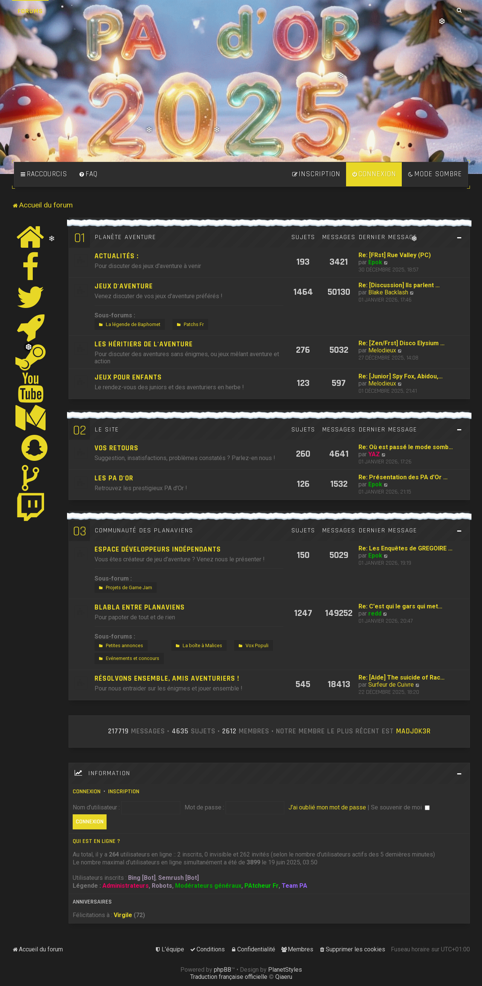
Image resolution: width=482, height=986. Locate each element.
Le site (107, 429)
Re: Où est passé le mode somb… (405, 447)
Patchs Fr (189, 324)
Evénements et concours (128, 658)
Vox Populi (252, 645)
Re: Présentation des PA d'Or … (403, 477)
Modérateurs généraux (208, 885)
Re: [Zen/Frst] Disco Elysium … (401, 343)
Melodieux (382, 350)
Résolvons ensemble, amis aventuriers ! (167, 678)
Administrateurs (125, 885)
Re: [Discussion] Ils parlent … (399, 285)
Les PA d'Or (114, 478)
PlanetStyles (285, 969)
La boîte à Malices (198, 645)
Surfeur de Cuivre (391, 684)
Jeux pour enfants (128, 377)
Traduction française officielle (228, 976)
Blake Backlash (388, 292)
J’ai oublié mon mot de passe (327, 807)
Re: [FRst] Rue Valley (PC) (394, 255)
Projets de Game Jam (124, 587)
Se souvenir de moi (400, 807)
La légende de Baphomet (128, 324)
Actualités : (117, 256)
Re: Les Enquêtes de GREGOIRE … (405, 548)
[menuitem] (88, 174)
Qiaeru (283, 976)
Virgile (123, 915)
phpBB (222, 969)
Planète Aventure (125, 237)
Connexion (87, 792)
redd (374, 613)
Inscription (123, 792)
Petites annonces (120, 645)
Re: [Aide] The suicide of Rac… (401, 677)
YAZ (374, 454)
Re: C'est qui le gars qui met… (400, 606)
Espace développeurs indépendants (158, 549)
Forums (30, 11)
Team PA (294, 885)
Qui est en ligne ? (96, 841)
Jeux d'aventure (124, 286)
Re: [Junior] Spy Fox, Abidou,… (400, 376)
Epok (375, 262)
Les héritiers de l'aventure (144, 344)
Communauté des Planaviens (144, 530)
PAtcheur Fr (261, 885)
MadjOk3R (413, 731)
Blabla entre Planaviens (140, 607)
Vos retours (117, 448)
